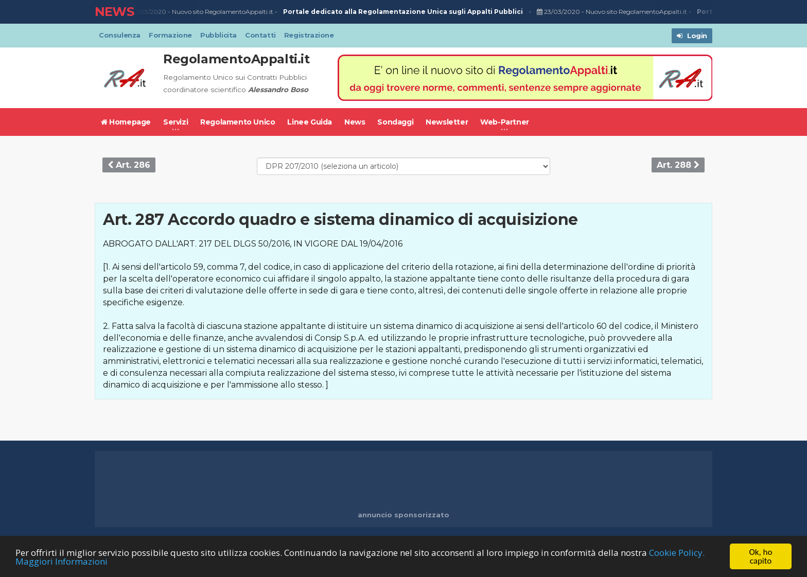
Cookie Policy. (677, 552)
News (354, 122)
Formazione (170, 35)
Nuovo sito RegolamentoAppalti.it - (348, 12)
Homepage (126, 122)
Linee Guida (309, 122)
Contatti (260, 35)
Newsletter (447, 122)
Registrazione (309, 35)
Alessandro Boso (278, 89)
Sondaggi (395, 122)
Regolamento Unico (237, 122)
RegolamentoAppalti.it (236, 58)
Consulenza (120, 35)
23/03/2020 (145, 12)
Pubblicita (218, 35)
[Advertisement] (403, 482)
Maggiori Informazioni (61, 561)
